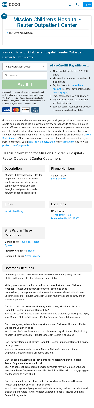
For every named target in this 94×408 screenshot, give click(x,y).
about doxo (68, 141)
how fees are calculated (41, 141)
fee (51, 138)
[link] (70, 177)
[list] (70, 177)
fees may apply (61, 92)
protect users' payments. (16, 145)
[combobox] (24, 66)
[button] (43, 67)
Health (31, 250)
